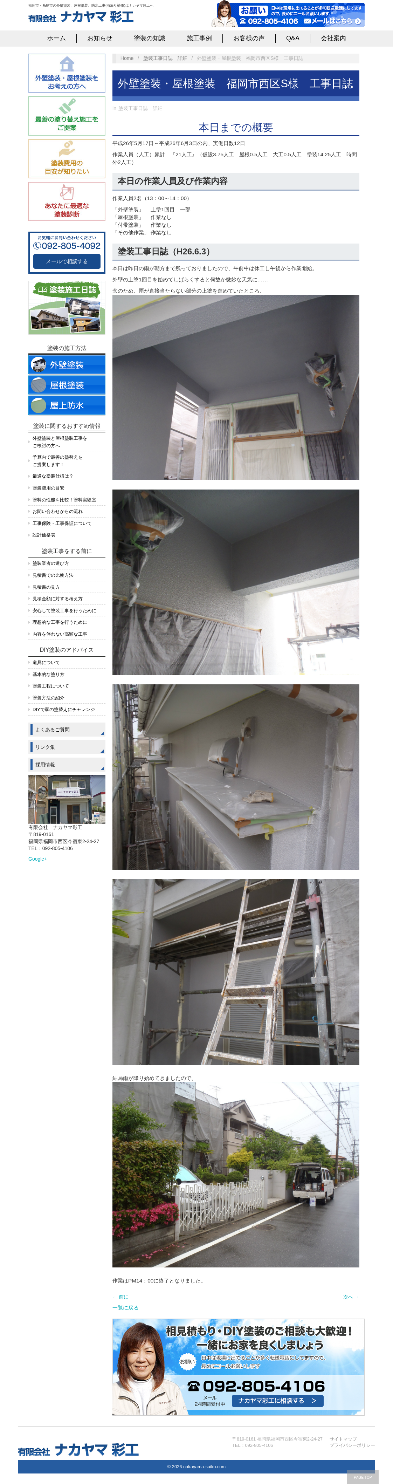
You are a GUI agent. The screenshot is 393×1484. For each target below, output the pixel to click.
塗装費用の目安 (48, 488)
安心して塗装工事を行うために (64, 610)
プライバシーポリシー (352, 1445)
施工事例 (199, 38)
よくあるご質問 (52, 729)
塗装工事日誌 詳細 (165, 58)
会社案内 (333, 38)
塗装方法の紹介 (48, 697)
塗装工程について (51, 686)
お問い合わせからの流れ (58, 511)
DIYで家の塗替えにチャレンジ (64, 709)
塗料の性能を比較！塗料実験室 (64, 499)
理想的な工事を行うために (60, 622)
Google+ (37, 859)
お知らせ (99, 38)
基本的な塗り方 (48, 674)
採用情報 (45, 764)
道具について (46, 662)
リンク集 (45, 747)
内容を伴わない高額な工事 (60, 634)
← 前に (120, 1297)
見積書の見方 (46, 587)
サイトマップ (343, 1439)
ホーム (56, 38)
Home (127, 58)
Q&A (292, 38)
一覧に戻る (125, 1308)
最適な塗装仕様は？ (53, 476)
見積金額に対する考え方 (58, 598)
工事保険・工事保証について (62, 523)
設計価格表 (44, 535)
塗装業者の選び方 (51, 563)
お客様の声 (249, 38)
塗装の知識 (149, 38)
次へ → (351, 1297)
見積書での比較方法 (53, 575)
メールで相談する (67, 261)
